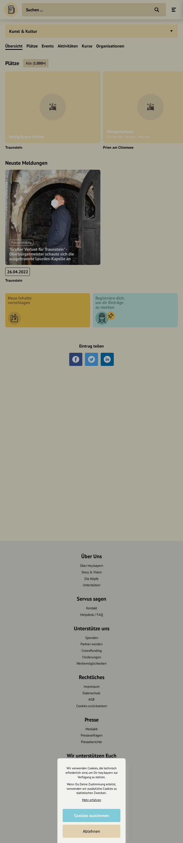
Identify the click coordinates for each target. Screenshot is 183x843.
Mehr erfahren (91, 800)
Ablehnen (91, 831)
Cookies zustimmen (91, 815)
